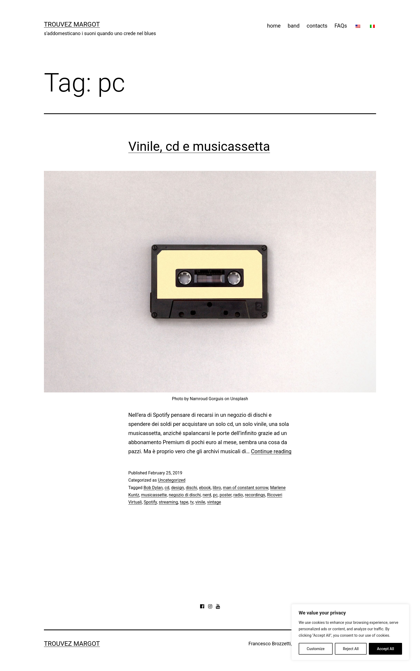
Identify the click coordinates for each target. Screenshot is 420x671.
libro (217, 487)
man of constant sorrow (245, 487)
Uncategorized (171, 480)
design (177, 487)
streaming (168, 502)
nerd (206, 494)
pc (215, 494)
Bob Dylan (153, 487)
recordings (255, 494)
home (274, 26)
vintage (214, 502)
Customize (316, 649)
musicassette (154, 494)
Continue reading (271, 451)
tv (191, 502)
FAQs (341, 26)
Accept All (385, 649)
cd (166, 487)
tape (184, 502)
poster (226, 494)
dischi (191, 487)
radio (238, 494)
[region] (350, 632)
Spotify (150, 502)
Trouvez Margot (72, 24)
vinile (200, 502)
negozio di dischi (185, 494)
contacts (317, 26)
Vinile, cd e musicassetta (199, 146)
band (293, 26)
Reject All (351, 649)
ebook (205, 487)
